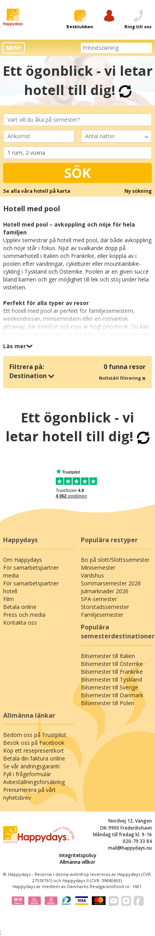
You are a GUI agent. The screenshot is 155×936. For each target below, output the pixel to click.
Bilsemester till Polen (107, 703)
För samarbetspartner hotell (31, 587)
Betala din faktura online (34, 758)
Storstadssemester (105, 607)
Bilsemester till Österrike (112, 663)
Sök (77, 173)
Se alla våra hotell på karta (36, 190)
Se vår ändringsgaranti (31, 766)
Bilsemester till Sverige (109, 687)
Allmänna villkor (77, 862)
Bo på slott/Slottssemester (115, 559)
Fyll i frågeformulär (27, 774)
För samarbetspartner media (31, 571)
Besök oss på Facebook (33, 742)
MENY (14, 47)
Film (8, 599)
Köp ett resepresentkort (33, 750)
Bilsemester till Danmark (112, 695)
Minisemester (98, 567)
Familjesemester (102, 614)
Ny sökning (138, 190)
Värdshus (92, 575)
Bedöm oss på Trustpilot (34, 735)
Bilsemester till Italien (108, 656)
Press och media (24, 614)
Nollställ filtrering (122, 378)
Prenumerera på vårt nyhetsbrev (29, 793)
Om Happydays (22, 559)
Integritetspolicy (77, 855)
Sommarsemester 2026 (111, 583)
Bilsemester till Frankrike (112, 671)
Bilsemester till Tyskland (111, 679)
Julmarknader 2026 (104, 591)
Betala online (19, 607)
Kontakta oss (20, 622)
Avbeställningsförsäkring (34, 782)
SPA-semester (99, 599)
